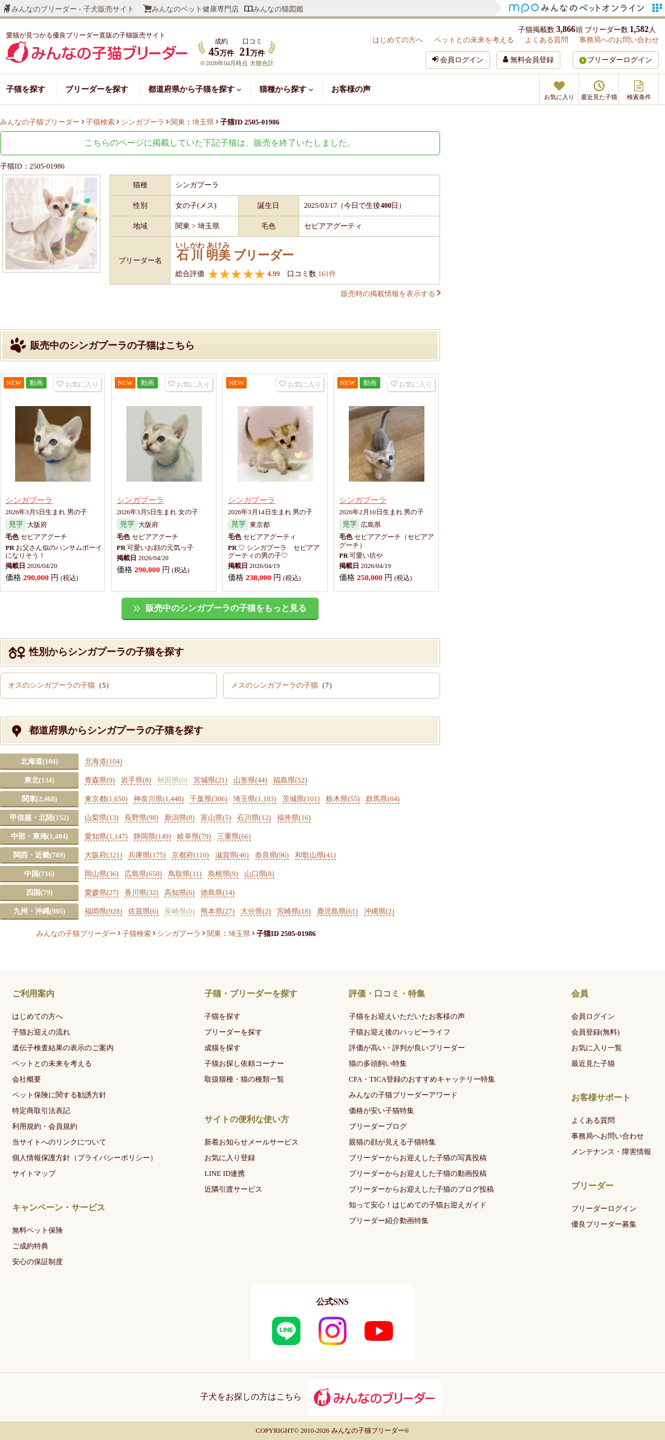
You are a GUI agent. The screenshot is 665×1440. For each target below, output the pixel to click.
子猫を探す (25, 89)
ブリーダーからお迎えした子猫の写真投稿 (418, 1158)
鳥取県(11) (185, 874)
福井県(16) (294, 817)
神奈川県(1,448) (159, 799)
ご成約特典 (30, 1246)
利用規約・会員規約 (44, 1126)
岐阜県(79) (194, 836)
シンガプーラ (29, 500)
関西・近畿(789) (39, 855)
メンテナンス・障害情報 (611, 1152)
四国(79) (39, 892)
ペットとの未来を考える (474, 40)
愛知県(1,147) (106, 836)
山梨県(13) (101, 817)
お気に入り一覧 (596, 1048)
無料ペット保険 (37, 1230)
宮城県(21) (210, 780)
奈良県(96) (272, 855)
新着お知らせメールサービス (251, 1142)
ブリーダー (234, 252)
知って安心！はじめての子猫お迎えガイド (418, 1205)
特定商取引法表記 (41, 1110)
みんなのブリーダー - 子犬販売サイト (72, 9)
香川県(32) (141, 892)
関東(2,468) (39, 799)
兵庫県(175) (147, 855)
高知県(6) (179, 892)
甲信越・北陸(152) (39, 817)
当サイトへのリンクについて (59, 1142)
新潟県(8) (179, 817)
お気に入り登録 (229, 1158)
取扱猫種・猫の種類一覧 (244, 1079)
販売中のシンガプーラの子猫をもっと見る (226, 608)
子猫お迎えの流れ (41, 1032)
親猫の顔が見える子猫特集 (392, 1142)
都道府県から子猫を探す (194, 89)
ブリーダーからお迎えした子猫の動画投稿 (418, 1173)
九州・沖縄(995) (39, 911)
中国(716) (39, 874)
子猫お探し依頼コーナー (244, 1063)
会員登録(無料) (595, 1032)
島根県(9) (223, 874)
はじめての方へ (397, 40)
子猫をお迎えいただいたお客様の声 (407, 1016)
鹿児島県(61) (337, 911)
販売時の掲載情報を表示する (390, 293)
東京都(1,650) (106, 799)
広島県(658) (143, 874)
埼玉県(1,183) (254, 799)
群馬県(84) (383, 799)
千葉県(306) (208, 799)
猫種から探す (286, 89)
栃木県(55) (343, 799)
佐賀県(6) (143, 911)
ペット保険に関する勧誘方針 (59, 1095)
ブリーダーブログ (378, 1126)
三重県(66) (234, 836)
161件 (326, 274)
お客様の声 (351, 89)
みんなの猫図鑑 (278, 9)
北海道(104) (39, 761)
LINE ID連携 (224, 1173)
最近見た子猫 (593, 1063)
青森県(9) (100, 780)
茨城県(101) (301, 799)
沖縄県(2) (379, 911)
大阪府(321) (103, 855)
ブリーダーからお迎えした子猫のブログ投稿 (421, 1189)
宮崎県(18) (294, 911)
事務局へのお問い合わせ (619, 40)
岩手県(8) (136, 780)
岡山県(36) (101, 874)
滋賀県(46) (232, 855)
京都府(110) (190, 855)
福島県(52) (290, 780)
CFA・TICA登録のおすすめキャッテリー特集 (422, 1079)
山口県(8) (259, 874)
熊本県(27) (218, 911)
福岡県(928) (103, 911)
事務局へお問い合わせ (607, 1136)
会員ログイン (593, 1016)
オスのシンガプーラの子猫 (60, 685)
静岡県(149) (152, 836)
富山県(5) (216, 817)
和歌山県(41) (315, 855)
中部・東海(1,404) (39, 836)
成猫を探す (222, 1048)
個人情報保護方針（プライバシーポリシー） (84, 1158)
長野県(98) (141, 817)
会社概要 (26, 1079)
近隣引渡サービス (233, 1189)
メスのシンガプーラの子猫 (283, 685)
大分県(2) (256, 911)
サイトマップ (34, 1173)
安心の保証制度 (37, 1262)
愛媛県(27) (101, 892)
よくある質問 (546, 40)
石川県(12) (254, 817)
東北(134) (39, 780)
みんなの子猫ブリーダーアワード (403, 1095)
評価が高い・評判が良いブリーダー (407, 1048)
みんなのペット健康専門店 (195, 9)
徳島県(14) (218, 892)
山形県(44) (250, 780)
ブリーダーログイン (619, 60)
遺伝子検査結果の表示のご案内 (63, 1048)
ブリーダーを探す (96, 89)
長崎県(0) (179, 911)
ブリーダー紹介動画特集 (389, 1220)
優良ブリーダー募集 (604, 1224)
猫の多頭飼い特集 (378, 1063)
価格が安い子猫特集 (381, 1110)
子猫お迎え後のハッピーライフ (399, 1032)
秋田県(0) (172, 780)
